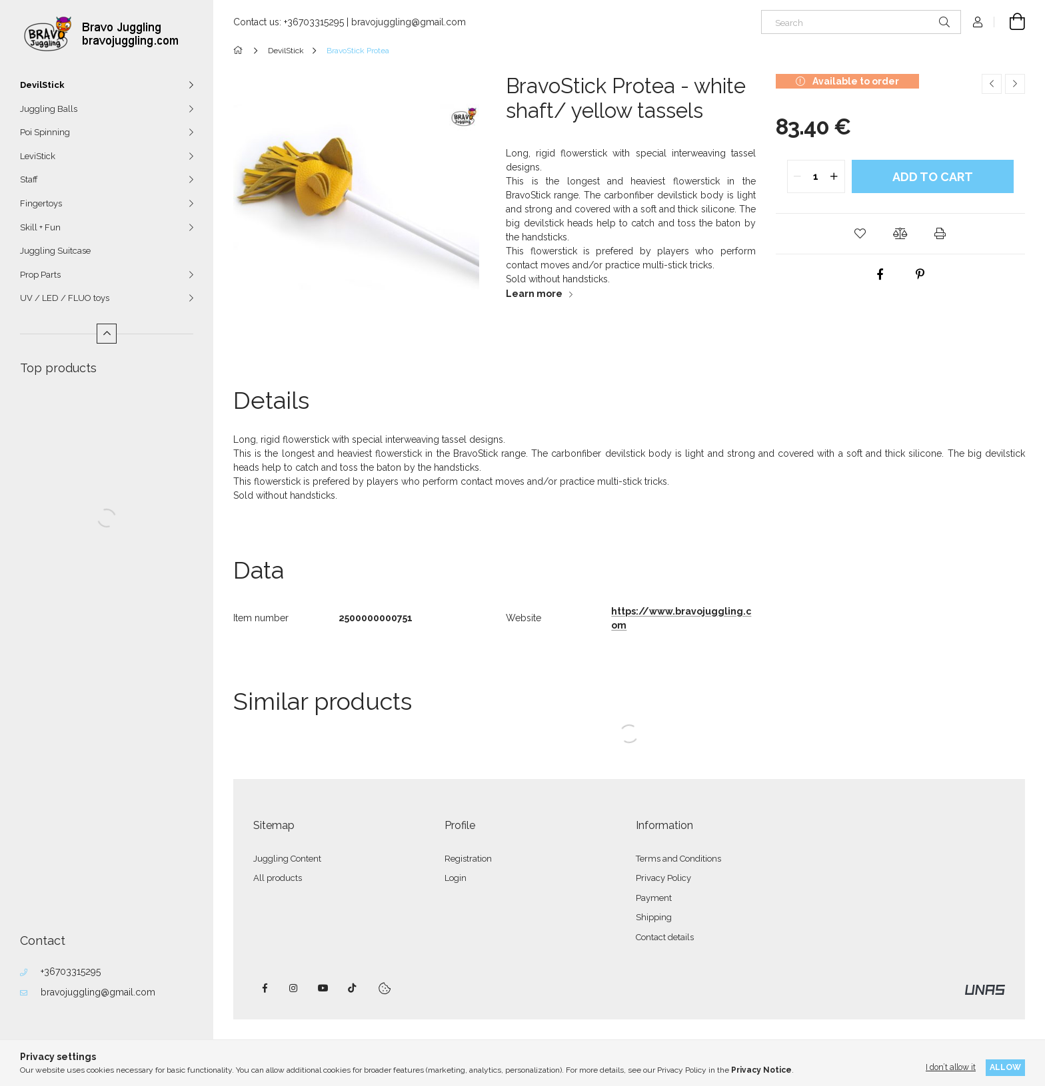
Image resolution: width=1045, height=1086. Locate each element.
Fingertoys (41, 203)
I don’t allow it (951, 1067)
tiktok (352, 988)
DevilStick (42, 85)
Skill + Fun (40, 227)
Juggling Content (287, 859)
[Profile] (977, 22)
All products (277, 878)
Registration (468, 859)
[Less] (107, 334)
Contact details (665, 937)
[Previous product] (992, 84)
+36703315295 (71, 971)
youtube (323, 988)
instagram (294, 988)
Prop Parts (40, 275)
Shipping (654, 917)
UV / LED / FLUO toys (64, 298)
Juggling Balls (48, 109)
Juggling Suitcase (55, 251)
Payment (654, 898)
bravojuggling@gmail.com (98, 992)
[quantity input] (816, 176)
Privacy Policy (663, 878)
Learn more (534, 293)
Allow (1005, 1067)
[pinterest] (920, 274)
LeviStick (37, 156)
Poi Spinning (45, 132)
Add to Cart (932, 177)
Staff (29, 179)
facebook (264, 988)
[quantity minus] (798, 176)
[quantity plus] (834, 176)
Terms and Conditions (678, 859)
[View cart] (1009, 22)
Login (456, 878)
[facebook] (880, 274)
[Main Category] (240, 50)
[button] (860, 234)
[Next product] (1015, 84)
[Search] (861, 22)
